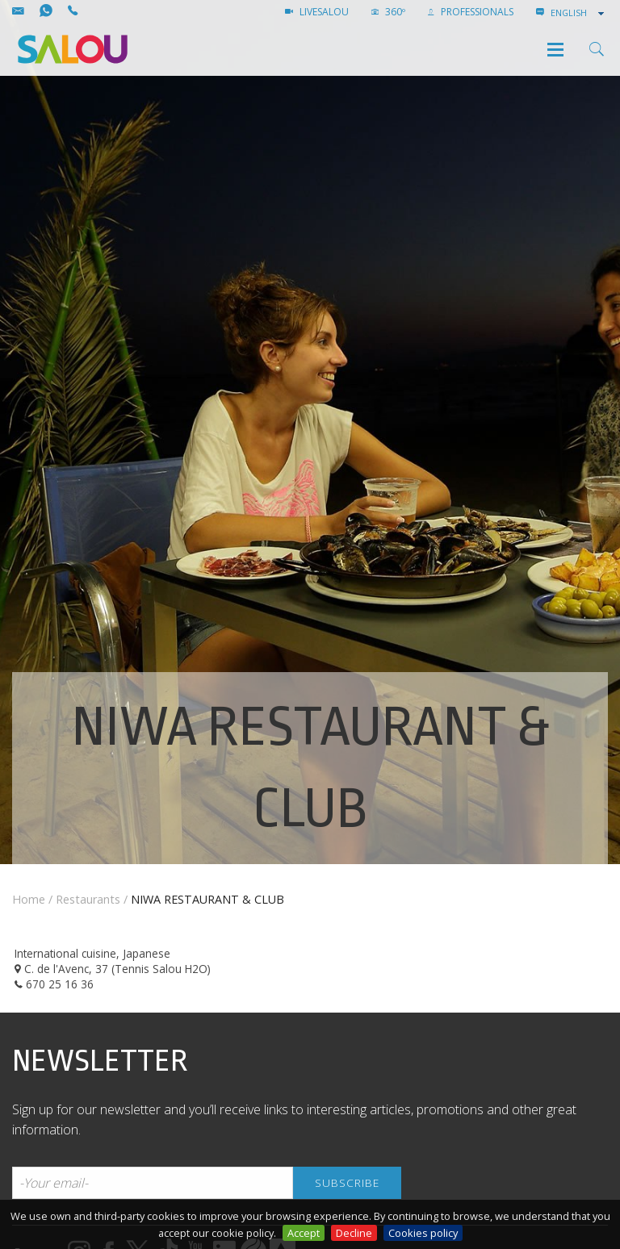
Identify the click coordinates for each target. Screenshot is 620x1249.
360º (388, 12)
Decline (354, 1233)
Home (28, 899)
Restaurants (88, 899)
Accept (303, 1233)
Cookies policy (423, 1233)
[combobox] (579, 13)
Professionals (470, 12)
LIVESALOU (317, 12)
